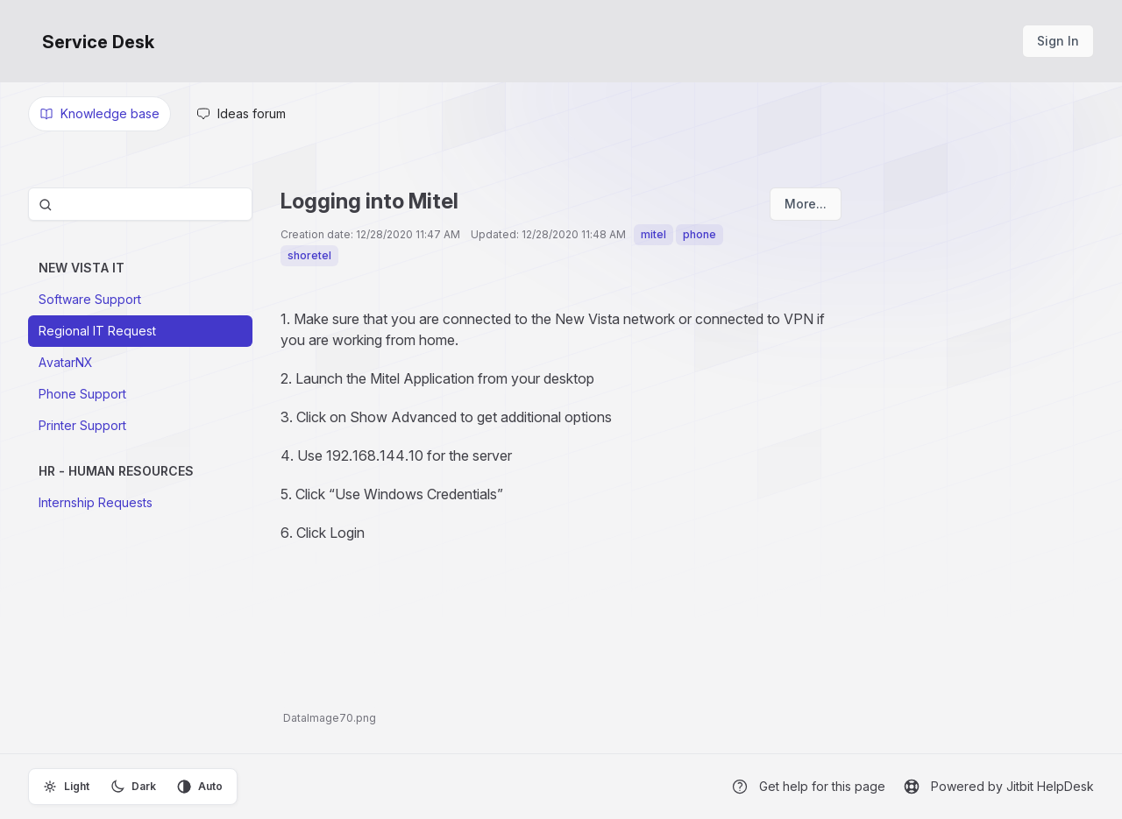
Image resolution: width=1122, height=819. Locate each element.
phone (699, 234)
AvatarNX (66, 362)
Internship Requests (96, 502)
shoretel (309, 255)
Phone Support (82, 393)
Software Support (90, 299)
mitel (653, 234)
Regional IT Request (97, 330)
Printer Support (82, 425)
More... (806, 203)
